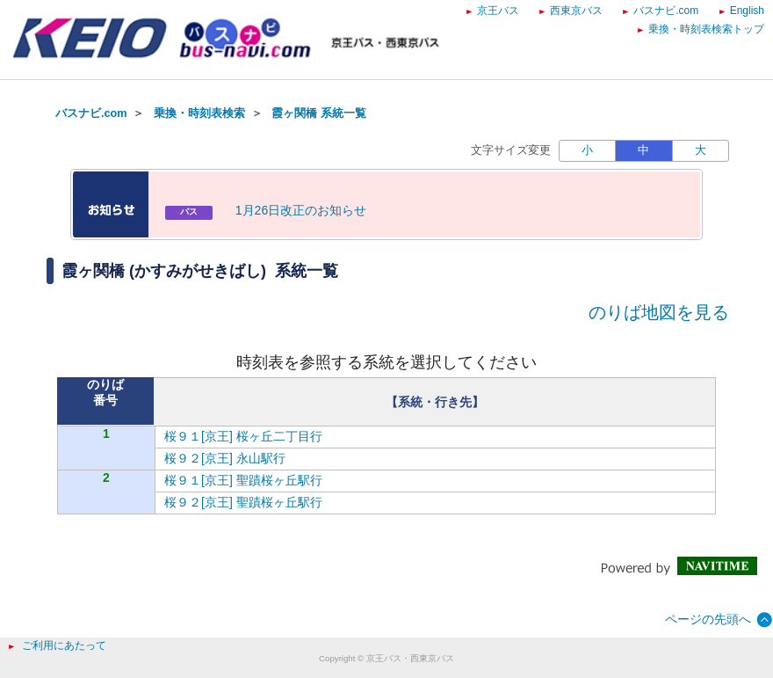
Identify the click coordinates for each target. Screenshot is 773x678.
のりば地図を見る (659, 312)
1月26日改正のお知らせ (300, 210)
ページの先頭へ (708, 619)
